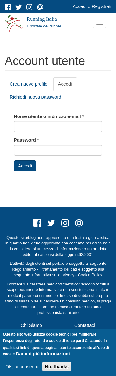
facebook (8, 7)
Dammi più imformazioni (43, 353)
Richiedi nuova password (35, 96)
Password (26, 139)
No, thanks (57, 366)
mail (40, 7)
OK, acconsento (21, 366)
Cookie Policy (90, 274)
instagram (29, 7)
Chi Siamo (31, 325)
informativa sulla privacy (53, 274)
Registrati (101, 6)
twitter (18, 7)
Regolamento (24, 269)
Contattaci (84, 325)
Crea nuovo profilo (29, 84)
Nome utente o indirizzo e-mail (49, 116)
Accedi (80, 6)
